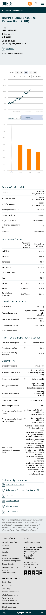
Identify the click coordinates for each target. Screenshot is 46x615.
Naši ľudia (5, 549)
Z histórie (5, 545)
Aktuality (29, 538)
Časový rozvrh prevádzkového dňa (9, 599)
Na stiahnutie (7, 585)
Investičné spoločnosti (10, 542)
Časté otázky (7, 582)
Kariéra (4, 555)
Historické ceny (12, 511)
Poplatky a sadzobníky (10, 592)
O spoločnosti (9, 538)
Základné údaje (8, 564)
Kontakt (5, 552)
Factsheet (10, 48)
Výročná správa (12, 506)
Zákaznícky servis (11, 578)
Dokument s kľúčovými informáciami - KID (23, 490)
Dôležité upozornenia (10, 595)
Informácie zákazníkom (10, 604)
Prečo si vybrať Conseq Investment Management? (11, 559)
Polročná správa (12, 501)
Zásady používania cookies (9, 608)
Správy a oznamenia (32, 542)
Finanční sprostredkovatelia (9, 571)
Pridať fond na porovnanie (12, 53)
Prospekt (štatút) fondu (15, 485)
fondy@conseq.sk (31, 567)
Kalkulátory (6, 588)
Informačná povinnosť (10, 567)
